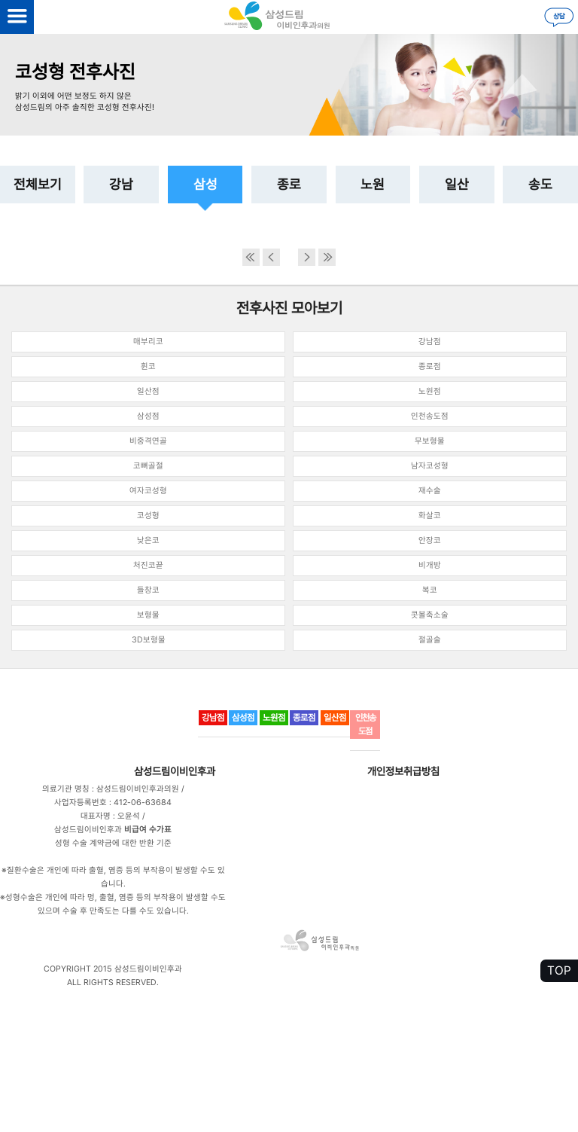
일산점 (148, 391)
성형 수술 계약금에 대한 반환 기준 (113, 843)
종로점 (429, 366)
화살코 (429, 515)
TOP (559, 970)
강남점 (429, 341)
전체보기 (38, 184)
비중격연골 (148, 441)
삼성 (205, 184)
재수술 (429, 491)
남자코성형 (430, 466)
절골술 (429, 640)
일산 (457, 184)
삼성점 (148, 416)
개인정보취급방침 (403, 771)
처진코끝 (148, 565)
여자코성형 (148, 491)
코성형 (148, 515)
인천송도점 (430, 416)
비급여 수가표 (148, 830)
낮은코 (148, 540)
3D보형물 (149, 640)
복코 (429, 590)
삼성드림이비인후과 (174, 771)
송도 (540, 184)
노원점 (429, 391)
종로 (289, 184)
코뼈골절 (148, 466)
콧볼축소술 (430, 615)
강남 (121, 184)
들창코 (148, 590)
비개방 (429, 565)
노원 (372, 184)
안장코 (429, 540)
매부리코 (148, 341)
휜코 (148, 366)
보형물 (148, 615)
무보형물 (430, 441)
